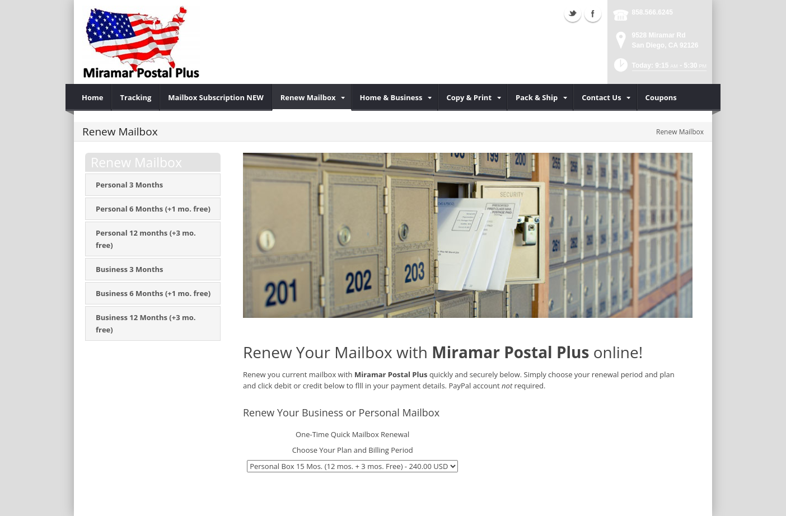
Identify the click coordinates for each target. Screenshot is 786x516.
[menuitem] (92, 97)
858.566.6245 (652, 12)
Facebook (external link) (592, 13)
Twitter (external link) (572, 13)
